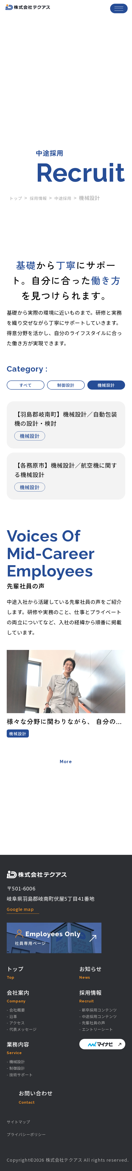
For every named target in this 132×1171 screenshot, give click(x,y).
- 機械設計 (18, 1052)
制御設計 (66, 386)
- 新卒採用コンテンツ (92, 993)
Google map (23, 881)
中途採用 (71, 197)
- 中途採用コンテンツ (92, 1001)
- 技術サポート (23, 1068)
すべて (25, 386)
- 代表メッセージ (26, 1018)
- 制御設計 (18, 1060)
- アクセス (18, 1010)
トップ (17, 197)
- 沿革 (13, 1001)
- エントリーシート (89, 1018)
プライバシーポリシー (32, 1133)
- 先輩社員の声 (84, 1010)
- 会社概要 (18, 993)
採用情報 (43, 197)
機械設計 (106, 386)
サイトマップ (22, 1119)
